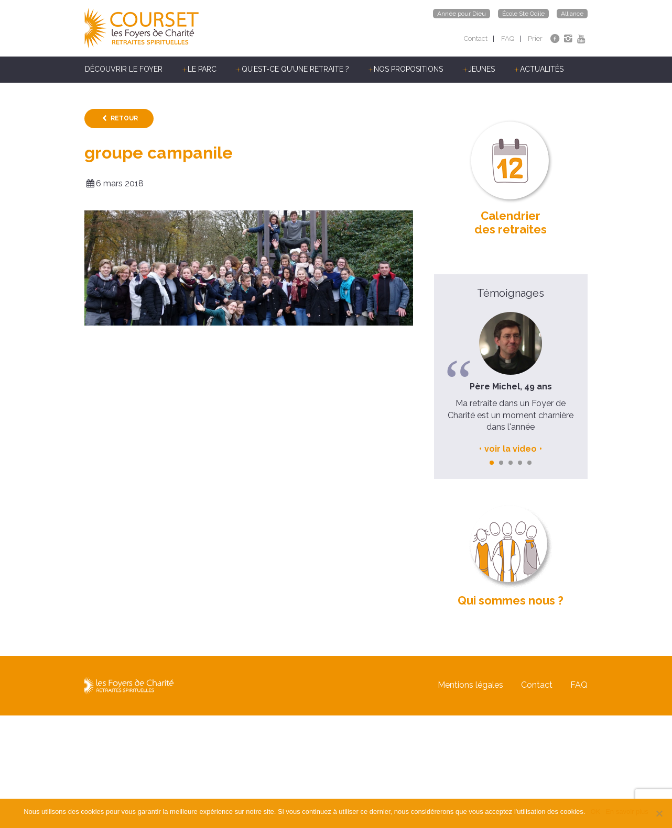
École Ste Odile (523, 13)
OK (595, 811)
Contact (475, 38)
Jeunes (481, 69)
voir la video (510, 449)
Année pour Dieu (461, 13)
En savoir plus (626, 811)
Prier (535, 38)
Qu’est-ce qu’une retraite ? (295, 69)
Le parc (202, 69)
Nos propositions (408, 69)
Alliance (572, 13)
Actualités (541, 69)
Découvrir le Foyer (123, 69)
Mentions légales (470, 685)
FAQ (507, 38)
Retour (124, 118)
